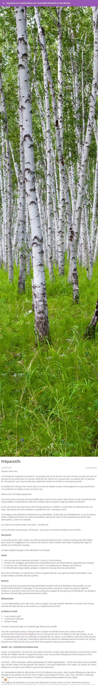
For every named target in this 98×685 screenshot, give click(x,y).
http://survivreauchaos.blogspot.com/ (25, 634)
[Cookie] (5, 680)
